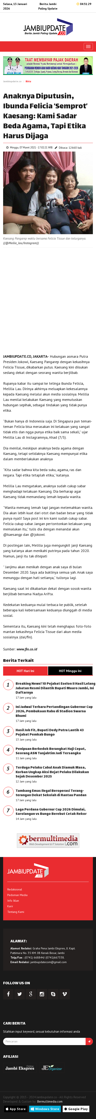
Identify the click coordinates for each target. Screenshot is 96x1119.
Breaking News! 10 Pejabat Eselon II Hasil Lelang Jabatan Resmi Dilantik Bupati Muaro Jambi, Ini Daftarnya (55, 688)
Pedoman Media (17, 895)
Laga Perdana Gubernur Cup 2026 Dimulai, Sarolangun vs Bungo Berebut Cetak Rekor (51, 812)
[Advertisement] (48, 300)
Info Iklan (13, 900)
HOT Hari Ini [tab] (25, 671)
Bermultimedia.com (49, 1101)
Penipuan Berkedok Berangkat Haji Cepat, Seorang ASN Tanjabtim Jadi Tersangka (51, 751)
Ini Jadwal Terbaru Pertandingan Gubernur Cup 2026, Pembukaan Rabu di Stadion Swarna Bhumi (54, 711)
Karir (10, 906)
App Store (16, 1109)
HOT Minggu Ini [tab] (70, 671)
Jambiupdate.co (12, 81)
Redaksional (14, 889)
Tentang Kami (15, 912)
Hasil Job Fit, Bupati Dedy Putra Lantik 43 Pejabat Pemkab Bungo (50, 732)
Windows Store (45, 1109)
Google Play (76, 1109)
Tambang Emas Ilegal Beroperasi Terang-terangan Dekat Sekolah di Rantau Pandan (51, 793)
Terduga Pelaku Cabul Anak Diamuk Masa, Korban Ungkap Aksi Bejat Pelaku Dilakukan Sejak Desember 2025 (52, 772)
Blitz (28, 81)
